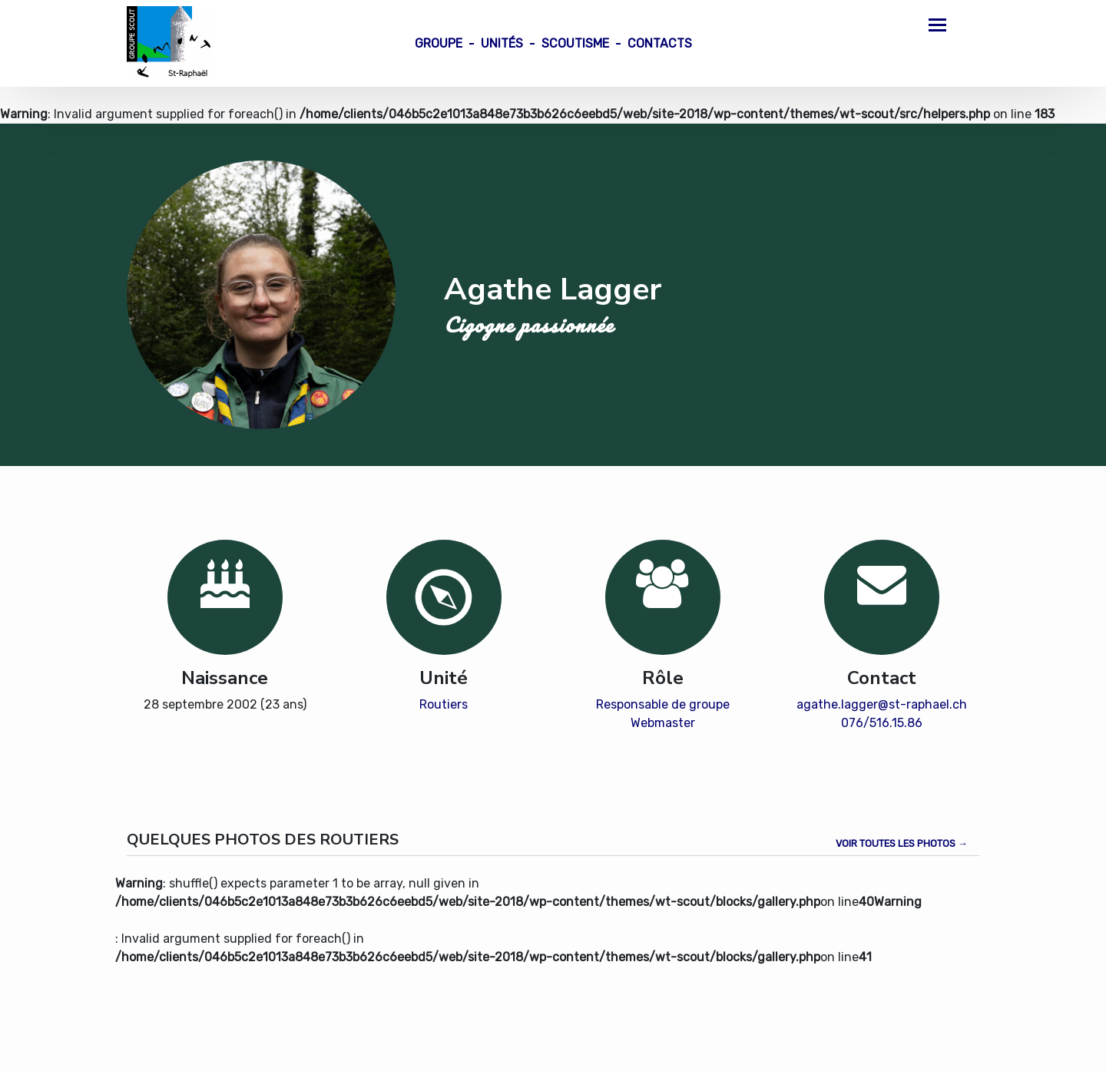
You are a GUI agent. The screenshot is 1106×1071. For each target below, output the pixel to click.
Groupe (438, 43)
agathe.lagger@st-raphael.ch (881, 704)
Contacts (660, 43)
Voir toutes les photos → (902, 843)
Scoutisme (575, 43)
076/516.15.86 (881, 723)
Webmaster (663, 723)
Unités (502, 43)
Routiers (443, 704)
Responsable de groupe (663, 704)
